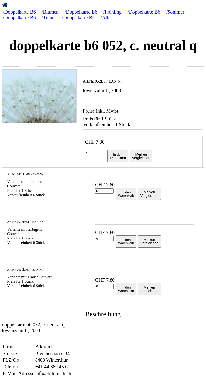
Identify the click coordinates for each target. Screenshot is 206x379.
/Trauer (49, 17)
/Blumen (50, 12)
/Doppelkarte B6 (19, 12)
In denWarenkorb (118, 156)
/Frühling (112, 12)
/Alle (106, 17)
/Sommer (175, 12)
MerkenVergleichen (141, 156)
